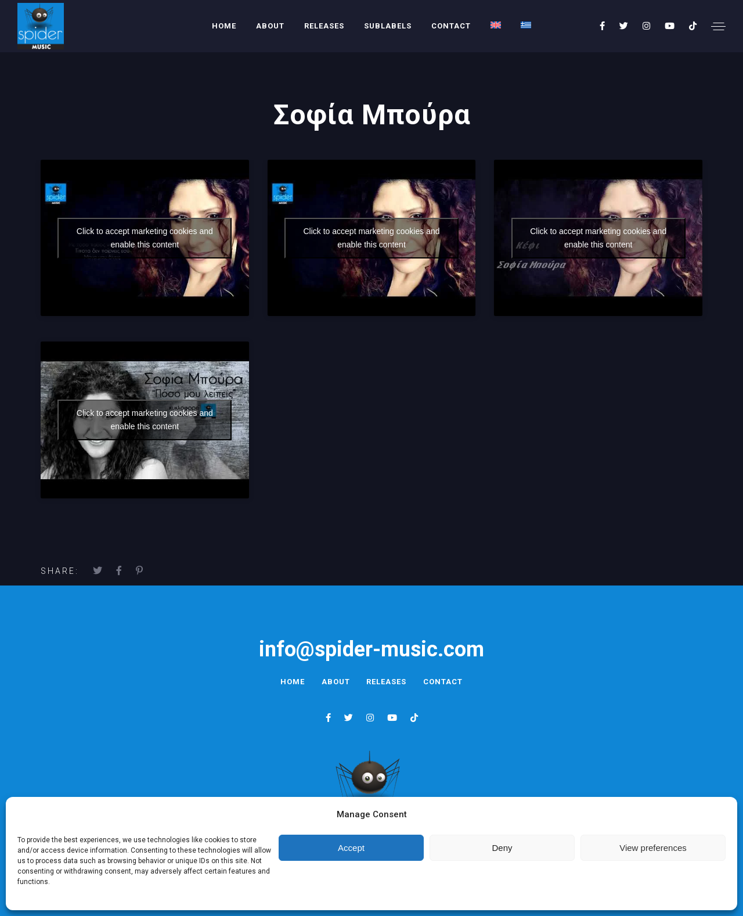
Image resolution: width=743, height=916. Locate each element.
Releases (324, 25)
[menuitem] (496, 24)
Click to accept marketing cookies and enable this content (145, 238)
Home (224, 25)
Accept (351, 848)
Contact (451, 25)
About (270, 25)
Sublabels (388, 25)
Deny (502, 848)
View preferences (653, 848)
